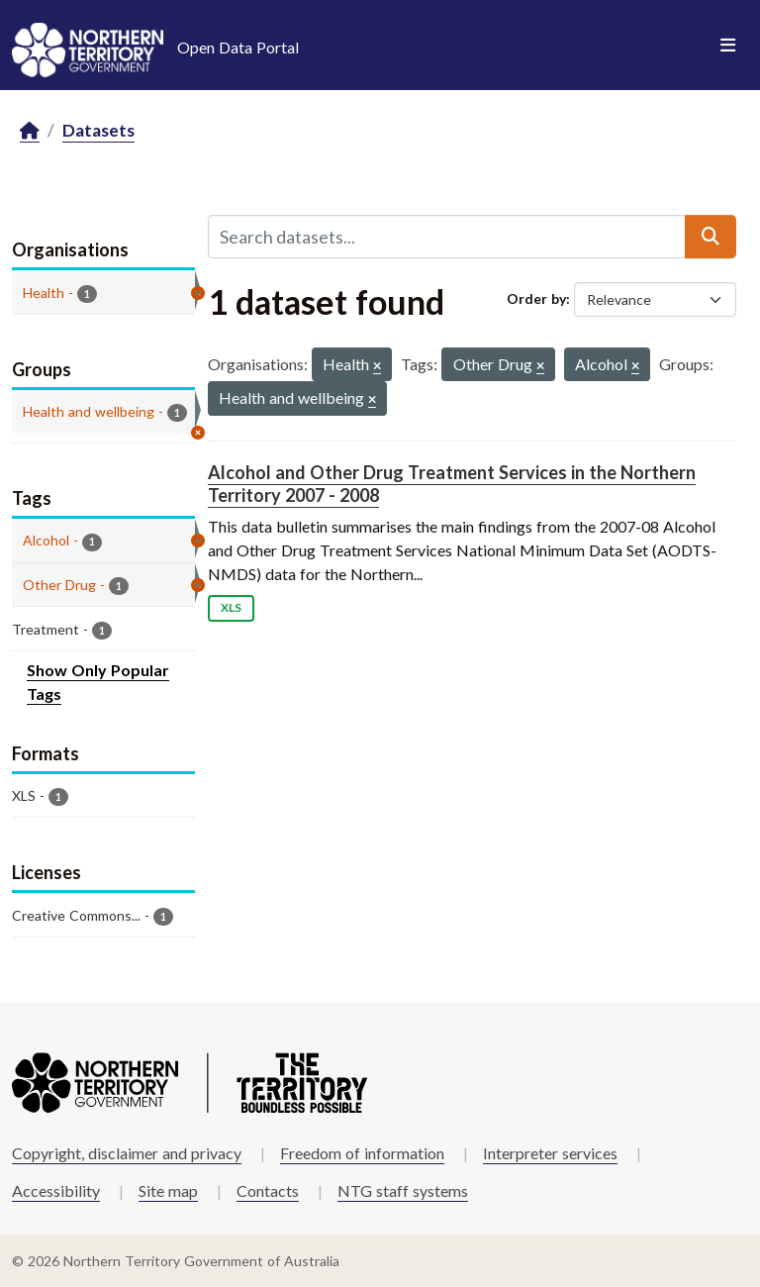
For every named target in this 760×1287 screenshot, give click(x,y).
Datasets (98, 130)
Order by (536, 298)
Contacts (268, 1190)
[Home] (30, 131)
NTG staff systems (402, 1190)
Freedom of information (362, 1152)
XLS (231, 607)
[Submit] (710, 236)
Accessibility (56, 1190)
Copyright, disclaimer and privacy (126, 1152)
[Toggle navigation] (728, 45)
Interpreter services (550, 1152)
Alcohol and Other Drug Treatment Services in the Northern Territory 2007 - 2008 (452, 483)
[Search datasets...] (447, 236)
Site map (168, 1190)
